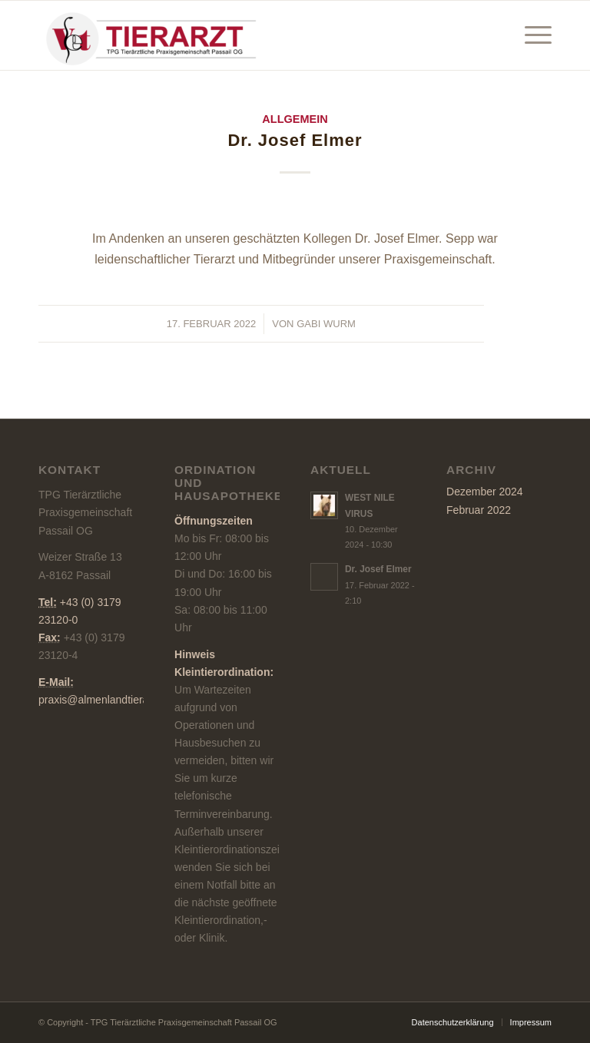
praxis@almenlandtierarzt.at (105, 700)
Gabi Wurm (326, 323)
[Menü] (530, 35)
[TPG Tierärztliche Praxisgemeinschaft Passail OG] (153, 35)
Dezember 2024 (484, 491)
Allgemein (294, 119)
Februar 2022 (478, 510)
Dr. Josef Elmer (294, 140)
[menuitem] (530, 35)
